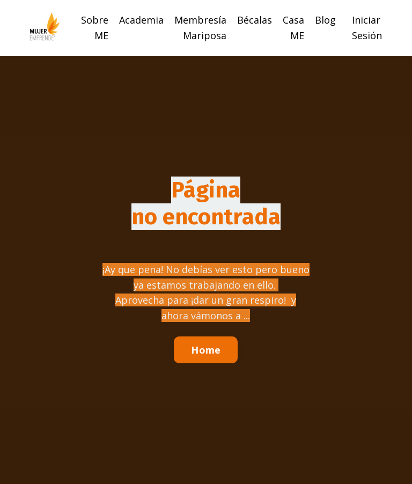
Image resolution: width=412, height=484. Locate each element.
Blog (325, 19)
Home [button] (205, 349)
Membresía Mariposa (200, 27)
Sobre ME (94, 27)
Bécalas (254, 19)
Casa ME (293, 27)
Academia (141, 19)
